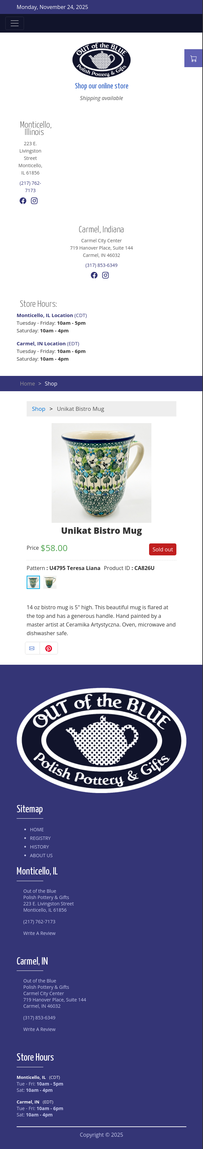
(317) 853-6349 (101, 265)
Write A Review (39, 933)
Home (27, 383)
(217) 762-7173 (39, 921)
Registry (40, 838)
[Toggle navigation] (14, 23)
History (39, 847)
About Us (41, 855)
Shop (38, 408)
